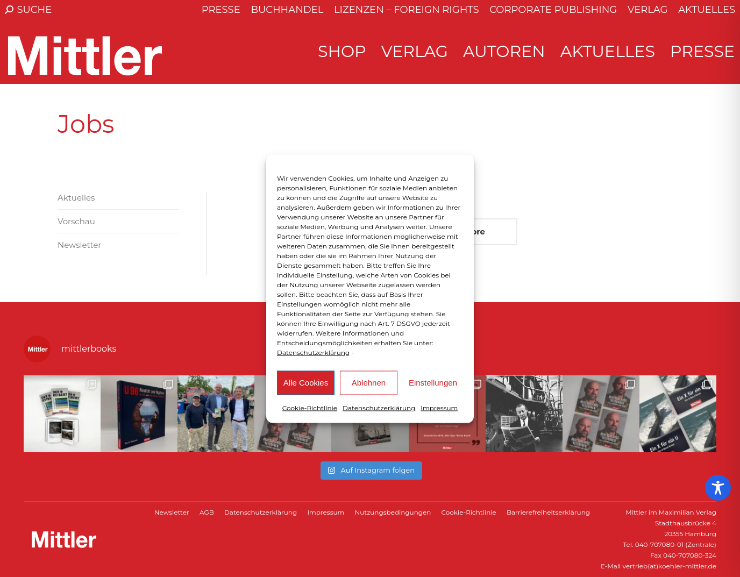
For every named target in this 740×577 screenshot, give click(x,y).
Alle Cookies (305, 382)
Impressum (439, 407)
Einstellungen (433, 382)
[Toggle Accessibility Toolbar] (718, 488)
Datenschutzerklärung (313, 352)
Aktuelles (76, 198)
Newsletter (79, 245)
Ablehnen (369, 382)
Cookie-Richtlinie (309, 407)
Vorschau (76, 221)
